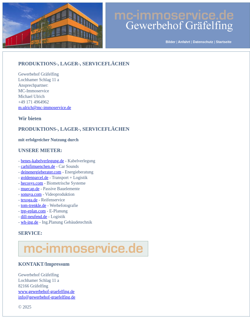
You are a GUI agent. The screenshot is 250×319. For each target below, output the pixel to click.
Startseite (223, 42)
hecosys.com (32, 183)
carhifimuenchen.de (38, 166)
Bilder (170, 42)
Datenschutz (203, 42)
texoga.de (29, 200)
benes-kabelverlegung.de (42, 161)
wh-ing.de (29, 222)
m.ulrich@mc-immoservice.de (44, 107)
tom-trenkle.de (33, 205)
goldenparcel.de (34, 177)
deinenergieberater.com (41, 172)
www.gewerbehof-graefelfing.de (46, 291)
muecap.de (30, 188)
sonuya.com (31, 194)
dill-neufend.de (34, 216)
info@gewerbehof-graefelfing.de (46, 297)
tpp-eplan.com (33, 211)
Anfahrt (183, 42)
